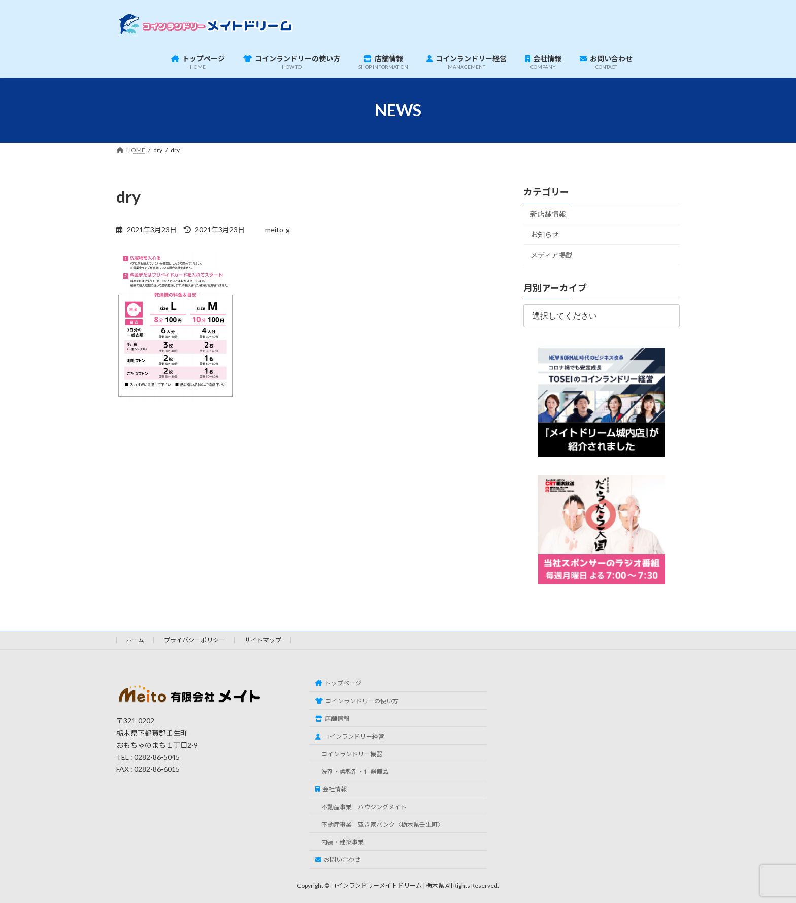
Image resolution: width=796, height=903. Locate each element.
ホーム (135, 640)
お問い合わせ (337, 859)
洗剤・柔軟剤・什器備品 (354, 771)
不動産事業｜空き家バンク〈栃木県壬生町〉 (382, 824)
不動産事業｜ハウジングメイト (364, 807)
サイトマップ (263, 640)
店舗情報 (332, 718)
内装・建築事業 (342, 842)
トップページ (338, 683)
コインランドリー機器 (351, 753)
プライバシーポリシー (194, 640)
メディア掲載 (551, 255)
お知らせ (544, 234)
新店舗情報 (548, 214)
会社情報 (331, 789)
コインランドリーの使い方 (357, 701)
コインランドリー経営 (349, 736)
